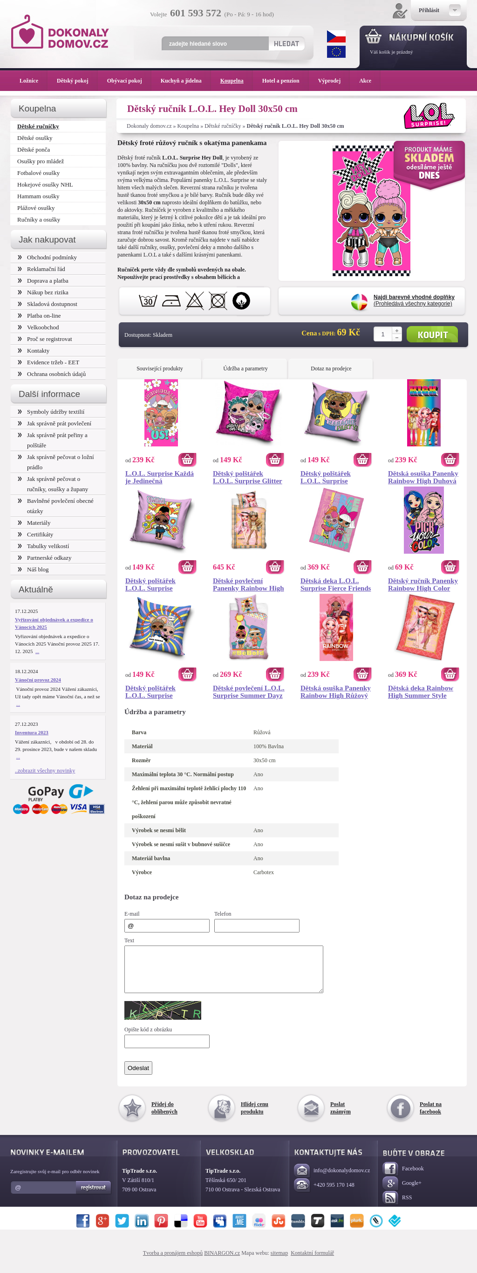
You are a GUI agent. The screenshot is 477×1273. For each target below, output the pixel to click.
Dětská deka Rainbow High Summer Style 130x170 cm (420, 691)
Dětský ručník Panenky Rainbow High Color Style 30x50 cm (423, 584)
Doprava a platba (43, 280)
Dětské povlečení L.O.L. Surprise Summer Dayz (249, 691)
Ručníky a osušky (38, 219)
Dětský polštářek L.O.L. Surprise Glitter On (247, 477)
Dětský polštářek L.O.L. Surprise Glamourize (150, 691)
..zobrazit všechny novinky (45, 770)
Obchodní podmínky (47, 257)
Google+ (402, 1192)
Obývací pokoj (129, 80)
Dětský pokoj (77, 80)
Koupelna (188, 126)
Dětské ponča (33, 149)
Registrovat (94, 1196)
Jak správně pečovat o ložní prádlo (56, 462)
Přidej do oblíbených (164, 1116)
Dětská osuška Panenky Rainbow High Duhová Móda (423, 477)
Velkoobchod (38, 327)
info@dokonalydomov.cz (332, 1179)
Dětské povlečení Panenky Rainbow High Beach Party (248, 584)
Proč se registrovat (45, 338)
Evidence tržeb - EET (48, 362)
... (37, 651)
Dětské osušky (34, 137)
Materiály (34, 522)
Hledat (286, 43)
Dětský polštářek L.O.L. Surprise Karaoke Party (325, 477)
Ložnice (34, 80)
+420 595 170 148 (324, 1194)
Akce (367, 80)
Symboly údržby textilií (51, 411)
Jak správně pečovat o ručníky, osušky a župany (53, 484)
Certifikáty (35, 534)
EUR (336, 52)
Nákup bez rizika (43, 292)
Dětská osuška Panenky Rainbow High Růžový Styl (335, 691)
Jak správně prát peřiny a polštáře (53, 440)
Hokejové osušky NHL (45, 184)
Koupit (432, 334)
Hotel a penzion (285, 80)
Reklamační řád (41, 268)
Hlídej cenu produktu (254, 1116)
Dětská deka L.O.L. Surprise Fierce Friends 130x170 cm (335, 584)
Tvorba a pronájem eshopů (173, 1261)
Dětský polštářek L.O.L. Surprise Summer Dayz (150, 584)
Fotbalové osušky (38, 172)
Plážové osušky (36, 207)
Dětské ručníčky (222, 126)
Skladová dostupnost (47, 303)
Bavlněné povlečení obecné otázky (56, 506)
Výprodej (334, 80)
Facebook (403, 1177)
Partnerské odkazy (45, 557)
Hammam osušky (38, 196)
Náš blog (33, 569)
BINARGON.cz (222, 1261)
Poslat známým (340, 1116)
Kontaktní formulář (312, 1261)
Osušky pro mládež (40, 161)
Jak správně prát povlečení (54, 423)
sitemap (279, 1261)
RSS (397, 1206)
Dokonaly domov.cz (149, 126)
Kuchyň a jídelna (186, 80)
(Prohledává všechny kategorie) (414, 300)
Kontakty (33, 350)
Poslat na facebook (431, 1116)
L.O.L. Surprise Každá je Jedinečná (159, 477)
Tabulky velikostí (43, 546)
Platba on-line (39, 315)
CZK (336, 36)
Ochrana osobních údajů (52, 373)
